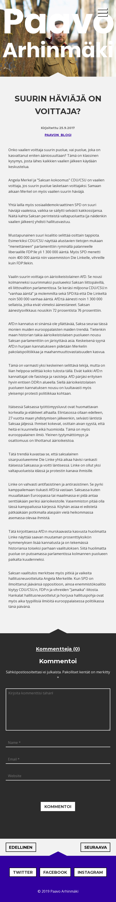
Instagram (90, 872)
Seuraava (95, 847)
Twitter (23, 872)
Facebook (55, 872)
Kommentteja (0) (58, 649)
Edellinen (20, 847)
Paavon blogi (58, 135)
